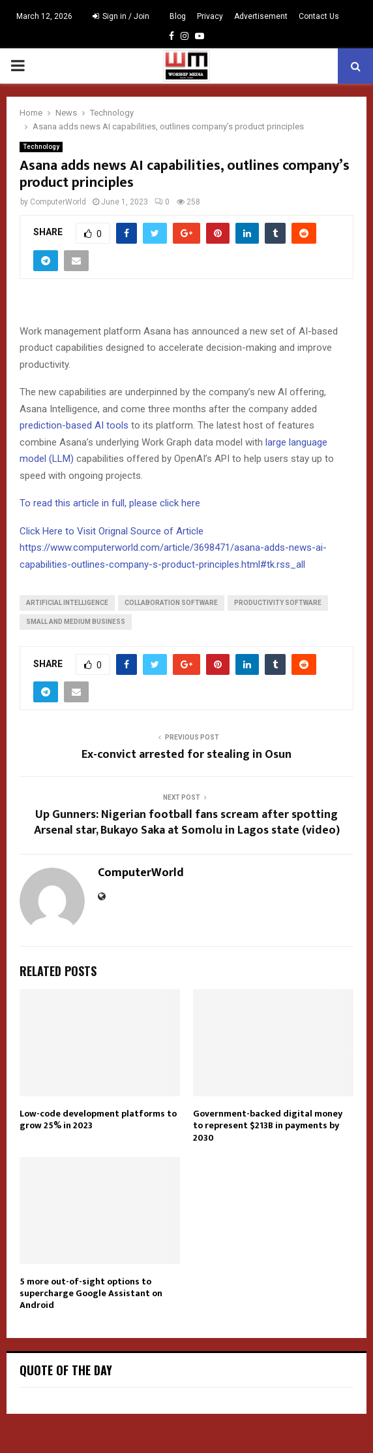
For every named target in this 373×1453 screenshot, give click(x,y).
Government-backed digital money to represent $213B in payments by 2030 (267, 1125)
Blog (178, 16)
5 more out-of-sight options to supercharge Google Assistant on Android (91, 1293)
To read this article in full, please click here (110, 503)
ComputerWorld (58, 201)
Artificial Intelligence (67, 602)
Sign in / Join (121, 16)
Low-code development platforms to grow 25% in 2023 (98, 1119)
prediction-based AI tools (74, 425)
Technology (41, 146)
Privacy (210, 16)
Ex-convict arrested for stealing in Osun (186, 754)
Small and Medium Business (75, 621)
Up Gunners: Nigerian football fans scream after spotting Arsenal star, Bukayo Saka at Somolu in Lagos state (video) (187, 822)
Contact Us (319, 16)
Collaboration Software (171, 602)
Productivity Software (277, 602)
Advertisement (261, 16)
